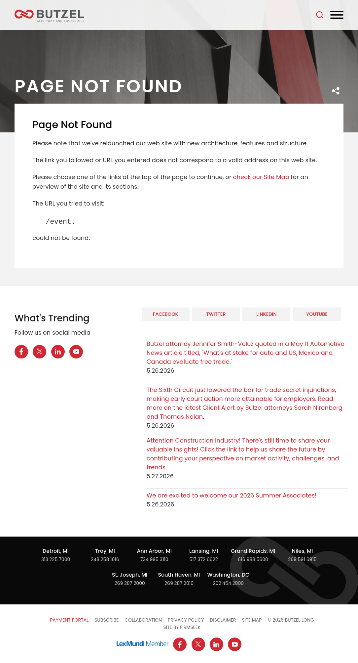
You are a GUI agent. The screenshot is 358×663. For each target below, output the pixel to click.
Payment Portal (69, 620)
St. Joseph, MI (129, 575)
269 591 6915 (302, 559)
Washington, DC (228, 575)
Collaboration (143, 620)
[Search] (319, 15)
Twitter (216, 314)
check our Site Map (261, 177)
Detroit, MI (56, 551)
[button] (335, 91)
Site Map (252, 620)
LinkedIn (266, 314)
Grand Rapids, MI (253, 551)
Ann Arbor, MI (154, 551)
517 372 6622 (204, 559)
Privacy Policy (186, 620)
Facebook (165, 314)
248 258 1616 (105, 559)
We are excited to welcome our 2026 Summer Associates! (232, 495)
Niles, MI (302, 551)
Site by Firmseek (182, 627)
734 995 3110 (154, 559)
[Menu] (337, 15)
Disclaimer (223, 620)
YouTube (317, 314)
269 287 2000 (129, 583)
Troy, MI (105, 551)
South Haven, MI (179, 575)
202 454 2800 (228, 583)
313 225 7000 (55, 559)
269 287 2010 (179, 583)
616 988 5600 (253, 559)
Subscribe (106, 620)
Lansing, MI (203, 551)
